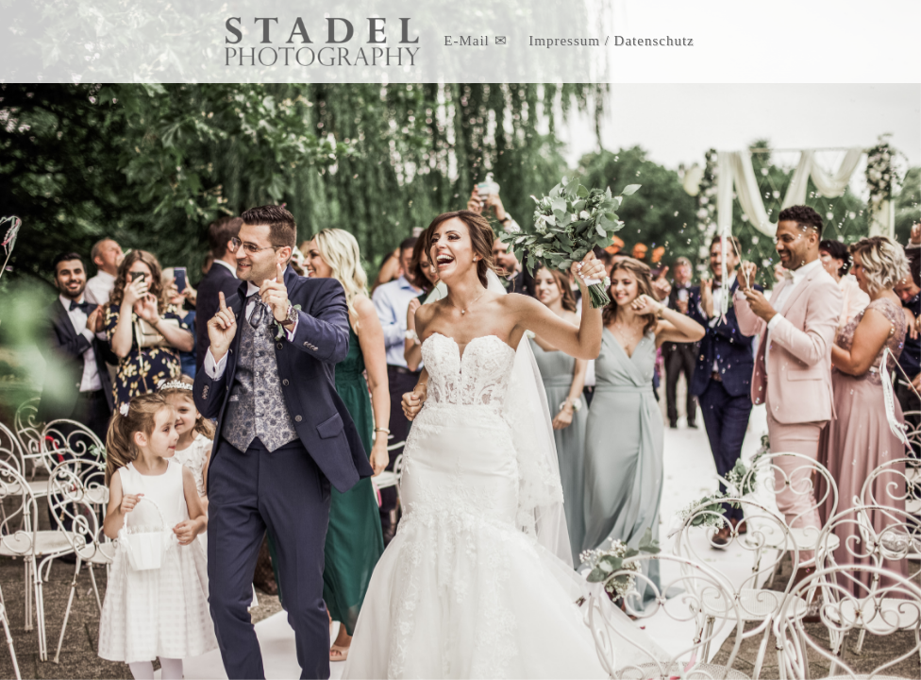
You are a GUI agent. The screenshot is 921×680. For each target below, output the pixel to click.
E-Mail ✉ (475, 40)
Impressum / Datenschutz (611, 40)
